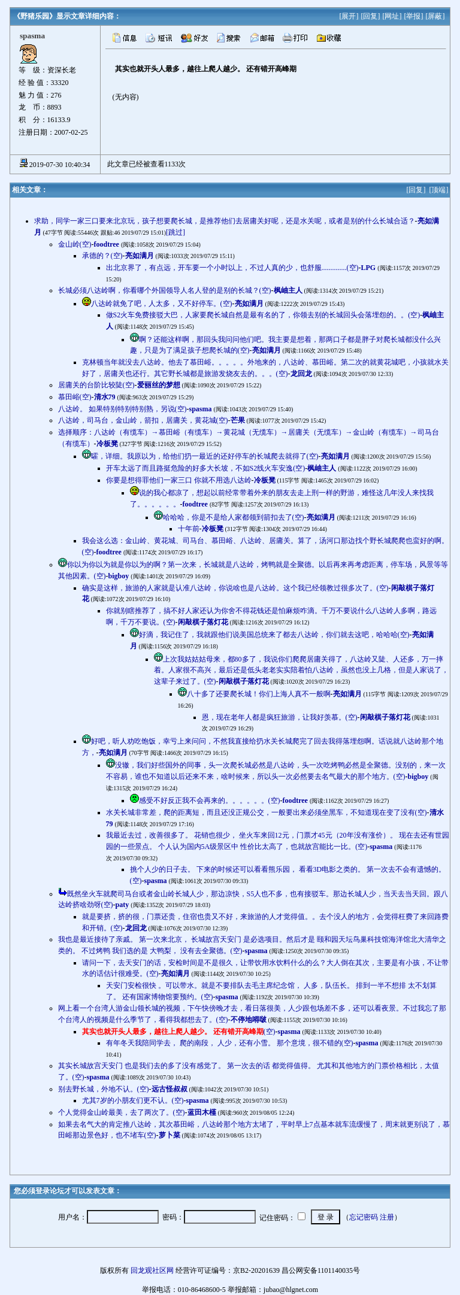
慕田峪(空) (75, 397)
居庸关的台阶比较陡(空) (96, 385)
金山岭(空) (75, 244)
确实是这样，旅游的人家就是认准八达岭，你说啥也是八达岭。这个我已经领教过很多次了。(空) (235, 588)
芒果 (238, 420)
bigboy (118, 576)
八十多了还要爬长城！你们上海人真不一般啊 (259, 694)
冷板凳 (107, 443)
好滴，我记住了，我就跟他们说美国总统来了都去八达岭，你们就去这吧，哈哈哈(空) (274, 634)
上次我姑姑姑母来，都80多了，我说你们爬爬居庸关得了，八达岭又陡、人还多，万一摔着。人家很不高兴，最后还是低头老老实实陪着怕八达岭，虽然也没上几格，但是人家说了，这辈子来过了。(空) (301, 670)
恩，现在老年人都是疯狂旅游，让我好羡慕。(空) (280, 717)
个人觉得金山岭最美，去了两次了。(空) (121, 1112)
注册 (387, 1217)
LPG (368, 267)
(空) (179, 1031)
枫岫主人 (288, 290)
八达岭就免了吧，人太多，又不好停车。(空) (161, 303)
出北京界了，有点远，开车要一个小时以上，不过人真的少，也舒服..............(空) (232, 267)
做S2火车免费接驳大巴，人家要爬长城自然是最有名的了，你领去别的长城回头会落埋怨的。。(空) (263, 315)
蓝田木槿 (201, 1112)
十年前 (188, 528)
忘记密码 (363, 1217)
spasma (200, 409)
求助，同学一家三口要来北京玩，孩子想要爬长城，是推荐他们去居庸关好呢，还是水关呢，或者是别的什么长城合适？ (224, 221)
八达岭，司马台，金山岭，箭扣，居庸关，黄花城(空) (143, 420)
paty (122, 904)
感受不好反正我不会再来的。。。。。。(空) (209, 800)
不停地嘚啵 (249, 1019)
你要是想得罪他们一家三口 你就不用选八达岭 (179, 480)
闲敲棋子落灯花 (203, 622)
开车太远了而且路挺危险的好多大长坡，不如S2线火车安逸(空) (205, 468)
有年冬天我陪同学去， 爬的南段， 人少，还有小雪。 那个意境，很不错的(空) (229, 1043)
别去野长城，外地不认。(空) (103, 1089)
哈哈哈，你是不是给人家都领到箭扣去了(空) (233, 517)
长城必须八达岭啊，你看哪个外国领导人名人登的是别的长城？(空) (164, 290)
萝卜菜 (169, 1135)
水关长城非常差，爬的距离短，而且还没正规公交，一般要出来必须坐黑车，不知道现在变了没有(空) (266, 812)
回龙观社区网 (152, 1270)
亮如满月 (139, 255)
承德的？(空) (102, 255)
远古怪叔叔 (169, 1089)
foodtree (106, 244)
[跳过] (175, 232)
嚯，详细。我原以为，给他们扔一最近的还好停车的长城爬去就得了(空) (205, 456)
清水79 (105, 397)
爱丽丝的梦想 (158, 385)
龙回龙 (301, 373)
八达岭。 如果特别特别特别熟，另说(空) (122, 409)
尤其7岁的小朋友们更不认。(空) (133, 1100)
